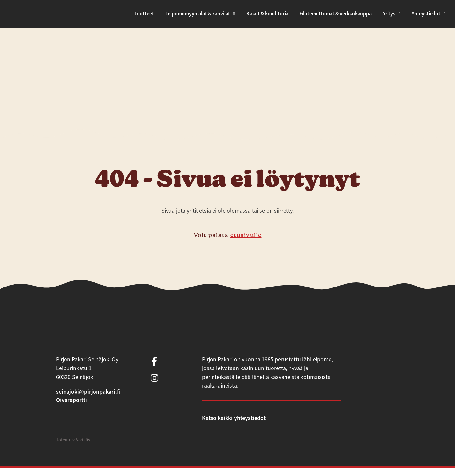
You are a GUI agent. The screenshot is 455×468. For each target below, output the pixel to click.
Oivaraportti (71, 400)
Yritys (389, 13)
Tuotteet (144, 13)
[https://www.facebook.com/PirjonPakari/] (154, 361)
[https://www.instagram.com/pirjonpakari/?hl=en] (154, 378)
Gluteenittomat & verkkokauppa (336, 13)
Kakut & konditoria (267, 13)
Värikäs (83, 440)
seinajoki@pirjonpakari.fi (88, 391)
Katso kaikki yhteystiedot (234, 417)
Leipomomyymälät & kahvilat (197, 13)
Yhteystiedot (426, 13)
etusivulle (246, 235)
